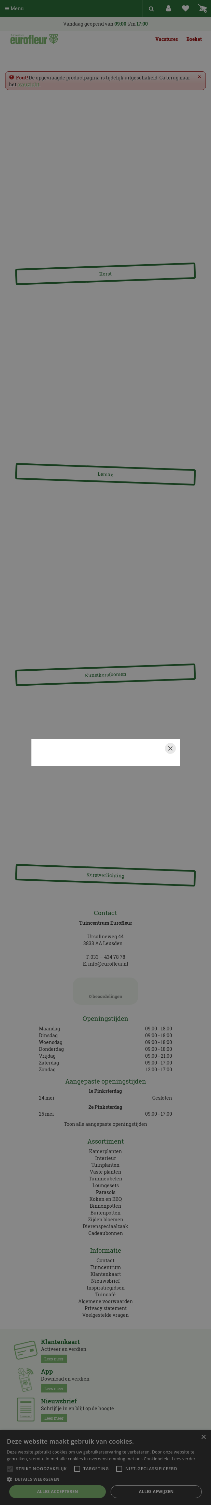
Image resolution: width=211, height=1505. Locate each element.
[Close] (170, 748)
